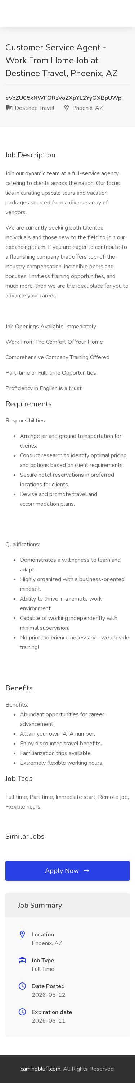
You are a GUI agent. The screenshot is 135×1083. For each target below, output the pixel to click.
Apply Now (67, 870)
